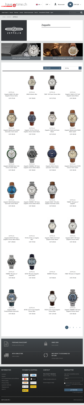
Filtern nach (47, 68)
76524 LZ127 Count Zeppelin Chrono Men (52, 310)
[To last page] (80, 327)
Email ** (66, 378)
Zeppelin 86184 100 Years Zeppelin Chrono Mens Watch (11, 238)
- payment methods (6, 385)
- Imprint (3, 376)
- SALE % (3, 389)
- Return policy (4, 380)
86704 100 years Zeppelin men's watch (32, 274)
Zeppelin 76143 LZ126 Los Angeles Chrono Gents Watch (32, 130)
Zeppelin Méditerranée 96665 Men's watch (72, 130)
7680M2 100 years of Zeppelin (11, 274)
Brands (11, 12)
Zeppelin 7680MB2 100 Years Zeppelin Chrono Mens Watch (32, 166)
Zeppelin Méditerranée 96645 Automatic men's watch (11, 130)
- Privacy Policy (5, 382)
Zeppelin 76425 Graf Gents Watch (52, 130)
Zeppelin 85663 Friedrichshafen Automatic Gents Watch (11, 310)
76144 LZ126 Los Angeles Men (32, 238)
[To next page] (76, 327)
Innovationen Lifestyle (44, 12)
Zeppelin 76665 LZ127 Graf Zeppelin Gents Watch (72, 95)
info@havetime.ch (51, 379)
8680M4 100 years (52, 274)
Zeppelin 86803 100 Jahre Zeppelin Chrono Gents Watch (11, 95)
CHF (48, 4)
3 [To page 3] (73, 327)
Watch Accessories (28, 12)
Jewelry (21, 12)
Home (3, 17)
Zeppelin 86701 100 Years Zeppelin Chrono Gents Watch (73, 238)
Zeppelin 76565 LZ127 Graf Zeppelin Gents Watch (52, 238)
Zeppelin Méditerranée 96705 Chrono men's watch (72, 166)
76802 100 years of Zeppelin (72, 274)
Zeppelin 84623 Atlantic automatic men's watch (52, 166)
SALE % (36, 12)
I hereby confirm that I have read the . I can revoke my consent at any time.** (74, 384)
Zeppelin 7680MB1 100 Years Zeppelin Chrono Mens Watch (32, 202)
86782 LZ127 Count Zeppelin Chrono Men (32, 310)
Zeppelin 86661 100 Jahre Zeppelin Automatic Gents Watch (52, 202)
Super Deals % (5, 12)
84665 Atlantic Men (31, 94)
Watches (16, 12)
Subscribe (73, 389)
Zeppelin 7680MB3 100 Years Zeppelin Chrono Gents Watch (72, 310)
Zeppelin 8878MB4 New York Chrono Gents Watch (11, 166)
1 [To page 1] (66, 327)
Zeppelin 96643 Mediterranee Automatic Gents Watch (11, 202)
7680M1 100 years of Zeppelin (72, 202)
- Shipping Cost (5, 387)
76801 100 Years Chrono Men (52, 94)
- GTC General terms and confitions (10, 378)
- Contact (3, 374)
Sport (52, 12)
